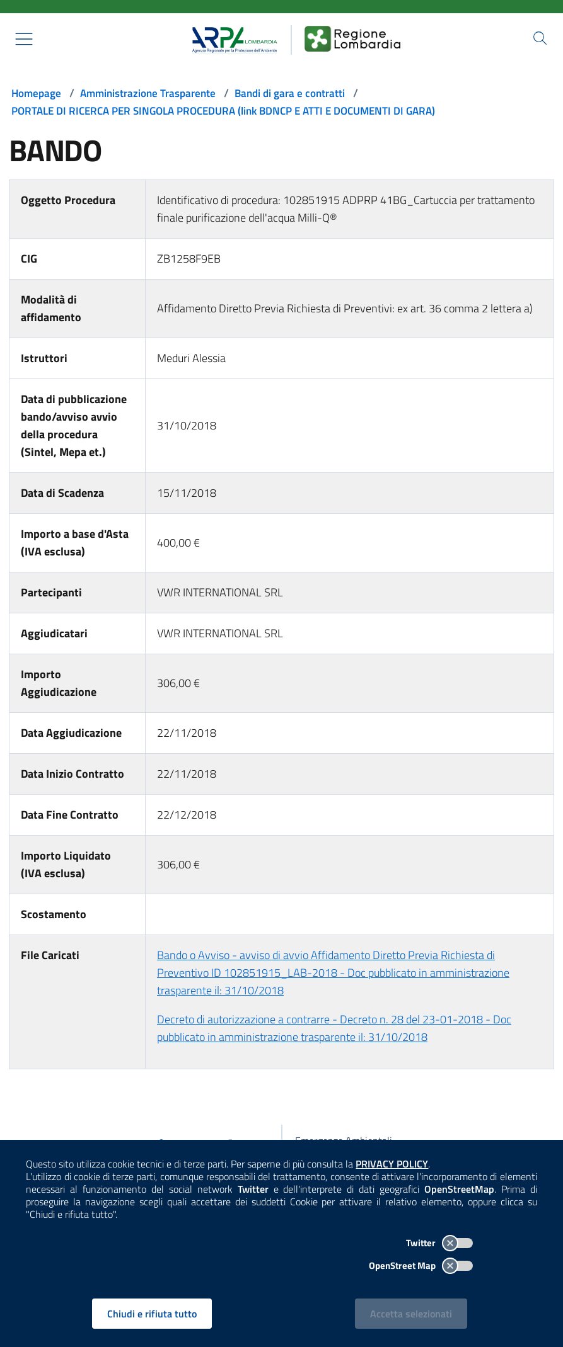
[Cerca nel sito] (539, 39)
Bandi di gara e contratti (301, 92)
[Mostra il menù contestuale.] (24, 39)
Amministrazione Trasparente (154, 92)
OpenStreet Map (418, 1263)
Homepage (37, 92)
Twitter (436, 1241)
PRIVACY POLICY (396, 1161)
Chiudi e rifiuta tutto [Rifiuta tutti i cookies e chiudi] (154, 1311)
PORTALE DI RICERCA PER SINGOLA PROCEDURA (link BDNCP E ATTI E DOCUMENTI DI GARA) (237, 110)
